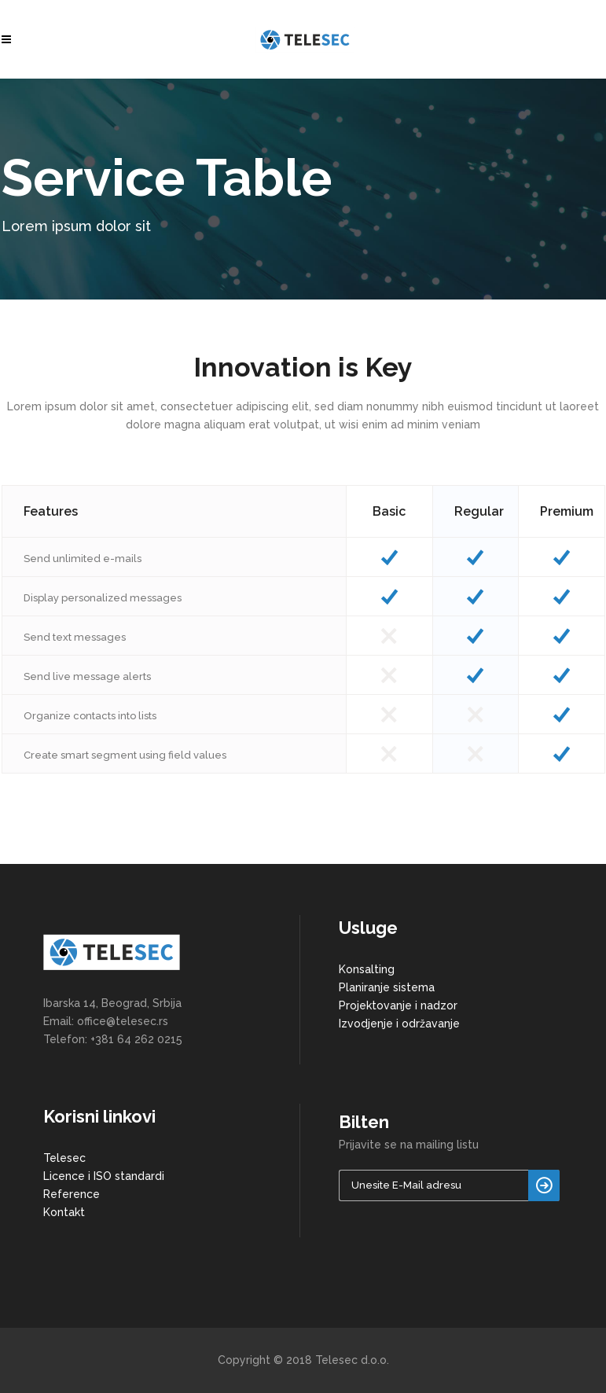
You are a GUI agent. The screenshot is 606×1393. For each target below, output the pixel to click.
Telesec (64, 1158)
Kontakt (64, 1212)
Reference (71, 1194)
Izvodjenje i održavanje (399, 1023)
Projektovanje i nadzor (398, 1005)
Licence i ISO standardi (103, 1176)
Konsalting (367, 969)
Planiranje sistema (387, 987)
